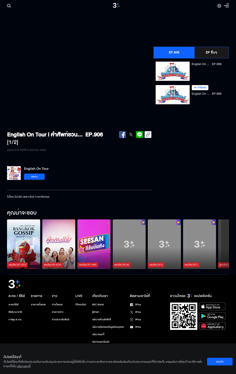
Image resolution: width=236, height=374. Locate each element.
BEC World (98, 305)
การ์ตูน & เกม (15, 319)
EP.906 (174, 52)
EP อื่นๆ (211, 52)
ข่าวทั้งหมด (57, 305)
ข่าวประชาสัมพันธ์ (60, 319)
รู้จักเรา (95, 312)
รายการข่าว (57, 312)
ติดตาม (34, 176)
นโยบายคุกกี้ (98, 334)
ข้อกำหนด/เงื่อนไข (100, 342)
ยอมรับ (220, 362)
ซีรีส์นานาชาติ (15, 312)
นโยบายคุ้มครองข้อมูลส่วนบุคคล (108, 327)
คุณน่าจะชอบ (22, 213)
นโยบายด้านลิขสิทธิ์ (101, 319)
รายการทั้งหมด (38, 305)
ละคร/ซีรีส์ (13, 305)
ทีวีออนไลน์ (80, 305)
